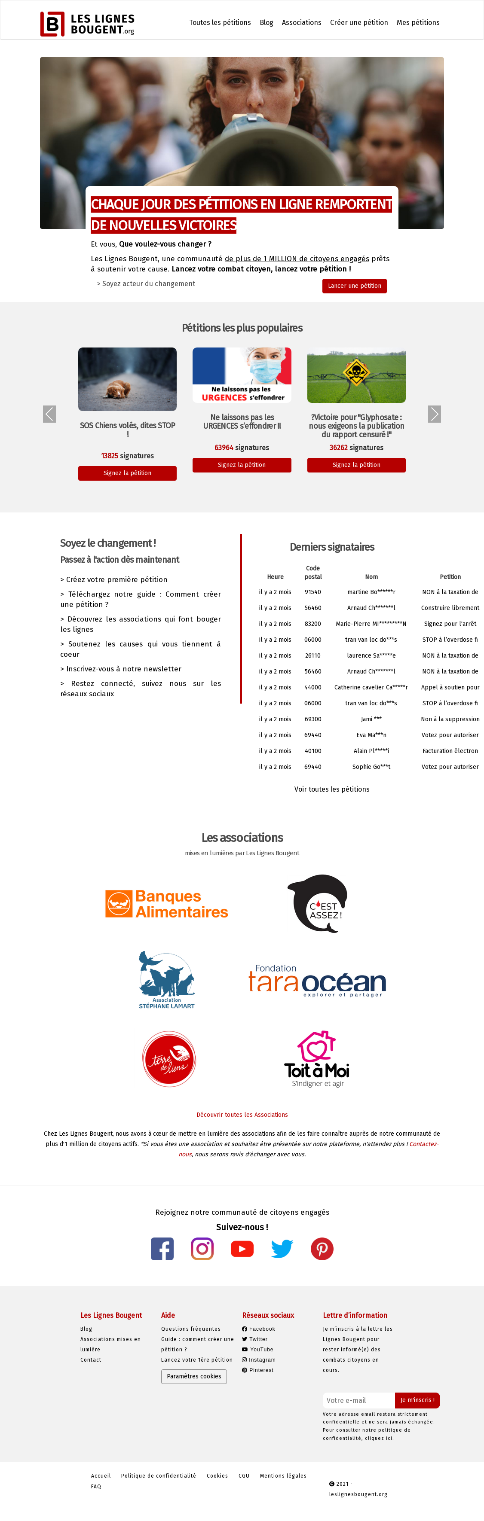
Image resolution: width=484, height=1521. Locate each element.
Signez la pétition (127, 473)
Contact (90, 1360)
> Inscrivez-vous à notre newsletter (120, 669)
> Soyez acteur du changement (146, 284)
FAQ (96, 1487)
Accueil (101, 1476)
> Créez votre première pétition (114, 579)
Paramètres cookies (194, 1376)
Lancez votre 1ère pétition (197, 1360)
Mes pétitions (418, 22)
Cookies (217, 1476)
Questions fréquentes (191, 1329)
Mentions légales (283, 1476)
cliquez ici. (379, 1438)
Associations (302, 22)
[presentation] (49, 414)
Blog (266, 22)
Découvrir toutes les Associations (242, 1115)
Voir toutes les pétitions (332, 789)
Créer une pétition (359, 22)
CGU (244, 1476)
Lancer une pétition (354, 286)
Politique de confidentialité (158, 1476)
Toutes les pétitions (220, 22)
